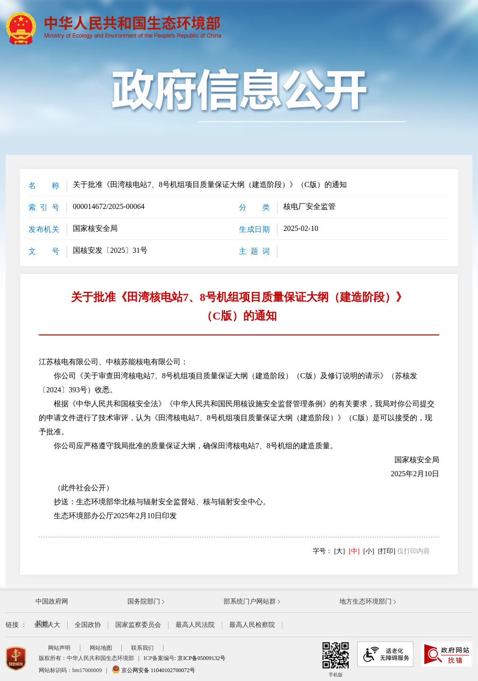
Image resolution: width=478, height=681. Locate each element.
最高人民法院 (195, 624)
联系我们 (142, 648)
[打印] (386, 551)
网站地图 (101, 648)
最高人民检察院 (252, 624)
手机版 (336, 659)
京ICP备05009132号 (201, 658)
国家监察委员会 (138, 624)
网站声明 (59, 648)
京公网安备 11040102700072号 (154, 670)
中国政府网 (51, 601)
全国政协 (88, 624)
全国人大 (47, 624)
